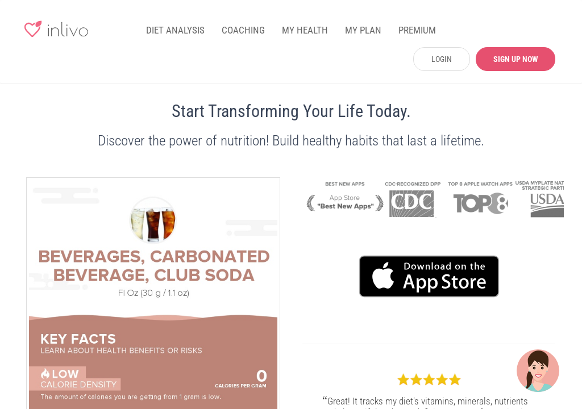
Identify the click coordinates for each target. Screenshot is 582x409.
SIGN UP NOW (515, 59)
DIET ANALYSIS (175, 30)
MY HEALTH (305, 30)
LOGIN (441, 59)
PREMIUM (417, 30)
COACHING (243, 30)
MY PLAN (363, 30)
